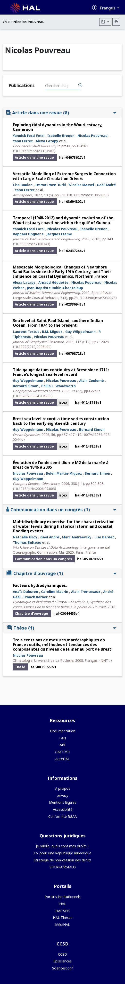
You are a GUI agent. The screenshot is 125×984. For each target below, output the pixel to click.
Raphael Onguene (28, 234)
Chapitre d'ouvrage (61, 573)
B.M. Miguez (52, 331)
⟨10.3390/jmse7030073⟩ (98, 297)
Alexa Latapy (47, 141)
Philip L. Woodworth (58, 386)
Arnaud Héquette (53, 282)
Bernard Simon (25, 386)
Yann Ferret (23, 141)
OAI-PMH (62, 751)
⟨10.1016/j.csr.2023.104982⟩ (34, 151)
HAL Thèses (62, 917)
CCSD (62, 954)
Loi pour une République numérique (62, 853)
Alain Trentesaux (85, 591)
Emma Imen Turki (50, 184)
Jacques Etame (59, 234)
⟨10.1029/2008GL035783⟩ (33, 396)
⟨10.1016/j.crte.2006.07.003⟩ (34, 488)
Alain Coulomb (91, 380)
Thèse (61, 628)
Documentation (62, 731)
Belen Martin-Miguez (64, 473)
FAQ (62, 738)
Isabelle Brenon (61, 135)
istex (63, 402)
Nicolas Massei (81, 184)
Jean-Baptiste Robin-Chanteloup (55, 287)
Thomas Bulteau (27, 542)
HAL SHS (62, 910)
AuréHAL (62, 758)
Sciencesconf (62, 968)
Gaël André (106, 184)
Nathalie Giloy (25, 537)
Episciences (62, 961)
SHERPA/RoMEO (63, 867)
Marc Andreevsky (77, 537)
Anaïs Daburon (25, 591)
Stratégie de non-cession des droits (63, 860)
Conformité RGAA (62, 816)
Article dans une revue (61, 113)
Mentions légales (62, 802)
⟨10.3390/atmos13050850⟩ (88, 195)
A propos (62, 788)
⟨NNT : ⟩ (105, 660)
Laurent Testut (26, 331)
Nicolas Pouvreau (92, 135)
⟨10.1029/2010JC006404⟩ (32, 346)
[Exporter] (105, 22)
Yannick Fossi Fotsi (28, 135)
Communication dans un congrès (61, 509)
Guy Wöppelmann (80, 331)
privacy (62, 795)
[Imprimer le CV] (116, 22)
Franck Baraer (36, 597)
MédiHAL (62, 924)
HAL (62, 903)
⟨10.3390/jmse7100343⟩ (31, 244)
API (62, 744)
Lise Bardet (104, 537)
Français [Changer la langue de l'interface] (108, 8)
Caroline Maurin (54, 591)
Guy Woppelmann (28, 380)
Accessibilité (62, 809)
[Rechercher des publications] (80, 85)
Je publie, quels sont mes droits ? (62, 846)
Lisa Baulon (23, 184)
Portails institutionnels (63, 896)
